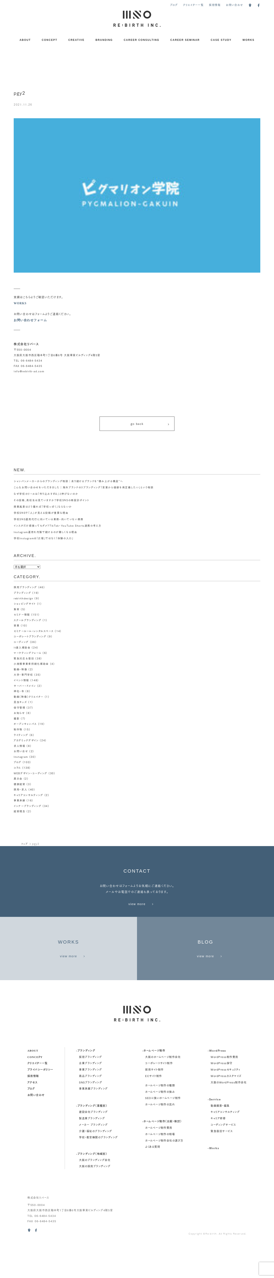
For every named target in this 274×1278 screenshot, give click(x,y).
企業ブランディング (90, 1100)
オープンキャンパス (25, 724)
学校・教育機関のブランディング (98, 1174)
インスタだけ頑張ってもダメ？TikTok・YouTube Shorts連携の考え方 (58, 527)
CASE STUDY (221, 39)
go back (150, 424)
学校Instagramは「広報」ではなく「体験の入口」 (44, 540)
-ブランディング (85, 1087)
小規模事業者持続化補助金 (31, 665)
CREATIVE (76, 39)
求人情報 (19, 746)
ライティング (21, 735)
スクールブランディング (28, 621)
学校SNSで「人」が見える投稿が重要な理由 (41, 515)
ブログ (174, 5)
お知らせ (19, 713)
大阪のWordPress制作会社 (229, 1119)
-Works (213, 1184)
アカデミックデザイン (26, 740)
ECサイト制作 (153, 1112)
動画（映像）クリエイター (28, 697)
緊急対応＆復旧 (24, 659)
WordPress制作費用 (224, 1093)
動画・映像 (20, 670)
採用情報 (215, 5)
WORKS (249, 39)
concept (35, 1093)
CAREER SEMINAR (185, 39)
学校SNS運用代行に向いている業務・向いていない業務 (48, 521)
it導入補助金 (22, 648)
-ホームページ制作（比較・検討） (162, 1158)
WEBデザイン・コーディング (31, 773)
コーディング (21, 643)
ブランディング (22, 594)
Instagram (21, 757)
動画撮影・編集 (220, 1142)
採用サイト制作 (154, 1106)
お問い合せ (21, 751)
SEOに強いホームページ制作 (163, 1134)
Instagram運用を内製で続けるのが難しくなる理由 (46, 534)
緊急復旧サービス (222, 1167)
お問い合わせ (234, 5)
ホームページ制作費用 (158, 1164)
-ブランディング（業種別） (91, 1142)
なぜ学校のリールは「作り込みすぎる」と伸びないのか (46, 495)
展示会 (18, 778)
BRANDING (104, 39)
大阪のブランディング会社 (94, 1196)
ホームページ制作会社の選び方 (164, 1177)
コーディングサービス (223, 1161)
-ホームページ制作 (153, 1087)
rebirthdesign (24, 600)
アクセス (32, 1118)
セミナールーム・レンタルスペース (34, 632)
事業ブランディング (90, 1106)
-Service (214, 1135)
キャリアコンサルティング (28, 794)
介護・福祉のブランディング (95, 1167)
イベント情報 (21, 681)
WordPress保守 (221, 1100)
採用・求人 (20, 789)
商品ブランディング (90, 1112)
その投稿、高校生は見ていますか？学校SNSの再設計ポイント (51, 502)
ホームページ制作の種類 (160, 1122)
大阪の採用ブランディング (94, 1203)
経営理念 (19, 811)
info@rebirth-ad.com (29, 371)
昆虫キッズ (20, 702)
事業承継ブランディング (93, 1125)
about (32, 1087)
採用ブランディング (25, 589)
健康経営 (19, 784)
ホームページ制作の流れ (160, 1141)
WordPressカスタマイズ (226, 1112)
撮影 (16, 719)
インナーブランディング (28, 805)
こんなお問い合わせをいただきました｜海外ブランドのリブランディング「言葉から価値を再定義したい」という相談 (83, 489)
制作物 (18, 729)
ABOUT (25, 39)
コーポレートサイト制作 (159, 1100)
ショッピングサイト (25, 605)
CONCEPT (49, 39)
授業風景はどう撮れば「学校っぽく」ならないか (43, 508)
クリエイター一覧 (193, 5)
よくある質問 (152, 1183)
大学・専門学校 (23, 675)
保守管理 (19, 708)
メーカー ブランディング (93, 1161)
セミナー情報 (22, 616)
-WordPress (217, 1087)
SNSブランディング (90, 1119)
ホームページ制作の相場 (160, 1170)
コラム (17, 767)
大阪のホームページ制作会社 (163, 1093)
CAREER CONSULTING (141, 39)
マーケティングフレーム (27, 654)
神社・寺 (19, 692)
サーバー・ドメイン (25, 686)
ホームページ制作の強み (160, 1128)
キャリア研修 (218, 1154)
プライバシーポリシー (40, 1106)
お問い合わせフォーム (30, 320)
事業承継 (19, 800)
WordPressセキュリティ (225, 1106)
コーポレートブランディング (30, 637)
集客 (16, 611)
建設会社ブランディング (93, 1148)
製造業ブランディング (92, 1154)
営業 (16, 627)
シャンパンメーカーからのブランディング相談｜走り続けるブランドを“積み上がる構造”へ (68, 483)
